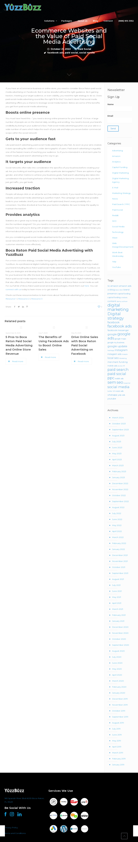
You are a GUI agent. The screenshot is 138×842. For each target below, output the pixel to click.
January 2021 (118, 621)
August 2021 (118, 579)
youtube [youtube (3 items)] (111, 398)
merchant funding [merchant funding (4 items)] (117, 362)
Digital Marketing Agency (120, 180)
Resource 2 (23, 299)
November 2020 (120, 633)
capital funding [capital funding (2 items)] (123, 294)
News (115, 198)
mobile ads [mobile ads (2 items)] (112, 366)
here (87, 286)
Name (119, 107)
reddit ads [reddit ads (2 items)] (119, 379)
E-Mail (115, 187)
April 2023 (117, 459)
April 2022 (117, 531)
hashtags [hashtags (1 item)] (110, 350)
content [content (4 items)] (111, 301)
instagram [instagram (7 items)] (121, 350)
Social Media (118, 226)
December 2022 (120, 483)
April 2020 (117, 675)
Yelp (114, 261)
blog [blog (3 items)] (112, 289)
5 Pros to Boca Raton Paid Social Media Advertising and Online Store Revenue (19, 345)
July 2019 (116, 728)
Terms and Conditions (15, 833)
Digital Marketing (120, 173)
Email (119, 119)
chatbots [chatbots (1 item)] (124, 297)
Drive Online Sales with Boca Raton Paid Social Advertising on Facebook (84, 345)
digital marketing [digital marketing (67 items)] (118, 307)
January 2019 (118, 764)
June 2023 (117, 447)
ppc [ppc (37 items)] (110, 378)
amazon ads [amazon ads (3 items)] (125, 286)
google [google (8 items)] (112, 334)
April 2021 (116, 603)
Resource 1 (11, 299)
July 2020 (116, 657)
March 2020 (118, 681)
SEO (114, 221)
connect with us (13, 289)
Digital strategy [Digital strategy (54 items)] (115, 315)
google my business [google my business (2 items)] (115, 342)
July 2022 (116, 513)
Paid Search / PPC (121, 204)
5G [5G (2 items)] (108, 286)
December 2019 (120, 699)
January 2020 (118, 693)
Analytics (116, 161)
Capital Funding (119, 167)
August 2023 (118, 435)
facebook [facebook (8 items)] (113, 322)
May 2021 (116, 597)
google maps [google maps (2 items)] (120, 339)
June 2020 (117, 663)
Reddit (115, 215)
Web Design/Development (121, 245)
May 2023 (116, 453)
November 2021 (120, 561)
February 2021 (119, 615)
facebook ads (55, 52)
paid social (71, 52)
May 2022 (116, 525)
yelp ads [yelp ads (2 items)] (121, 395)
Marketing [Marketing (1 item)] (123, 358)
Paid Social (84, 49)
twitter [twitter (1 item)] (109, 391)
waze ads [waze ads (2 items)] (119, 391)
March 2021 (117, 609)
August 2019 (118, 722)
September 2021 (120, 573)
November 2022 (120, 489)
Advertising (117, 150)
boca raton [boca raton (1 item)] (119, 290)
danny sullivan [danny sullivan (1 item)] (122, 301)
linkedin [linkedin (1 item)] (125, 354)
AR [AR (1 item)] (108, 290)
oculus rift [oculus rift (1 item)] (121, 366)
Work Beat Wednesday (117, 254)
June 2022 (117, 519)
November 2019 (120, 705)
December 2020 (120, 627)
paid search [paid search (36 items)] (118, 369)
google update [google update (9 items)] (117, 346)
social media (87, 52)
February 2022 (119, 543)
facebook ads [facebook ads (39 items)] (119, 326)
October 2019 (118, 711)
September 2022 (120, 501)
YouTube (116, 267)
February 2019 (119, 758)
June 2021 (117, 591)
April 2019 (116, 746)
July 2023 (116, 441)
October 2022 (119, 495)
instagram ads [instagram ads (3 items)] (114, 354)
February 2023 (119, 471)
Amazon (116, 156)
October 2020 (119, 639)
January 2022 (118, 549)
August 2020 (118, 651)
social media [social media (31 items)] (118, 387)
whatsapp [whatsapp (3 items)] (112, 395)
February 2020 (119, 687)
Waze (114, 237)
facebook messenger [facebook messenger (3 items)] (118, 330)
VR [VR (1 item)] (114, 391)
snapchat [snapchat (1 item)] (127, 383)
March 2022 (118, 537)
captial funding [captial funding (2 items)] (114, 297)
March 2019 (117, 752)
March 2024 (118, 417)
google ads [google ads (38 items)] (118, 336)
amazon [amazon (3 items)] (114, 286)
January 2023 (118, 477)
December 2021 (120, 555)
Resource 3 (36, 299)
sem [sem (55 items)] (111, 382)
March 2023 (118, 465)
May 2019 (116, 740)
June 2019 (117, 734)
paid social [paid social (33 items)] (116, 374)
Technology (117, 232)
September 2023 (120, 429)
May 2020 (117, 669)
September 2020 (120, 645)
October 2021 (118, 567)
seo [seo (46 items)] (120, 382)
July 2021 (116, 585)
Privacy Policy (11, 827)
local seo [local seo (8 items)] (113, 358)
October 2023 (119, 423)
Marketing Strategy (121, 193)
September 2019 (120, 717)
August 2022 (118, 507)
